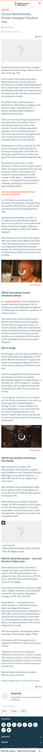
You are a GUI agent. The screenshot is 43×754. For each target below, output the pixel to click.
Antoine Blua (9, 27)
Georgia (5, 10)
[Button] (38, 36)
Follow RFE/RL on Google (26, 751)
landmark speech (12, 302)
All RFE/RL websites (8, 751)
